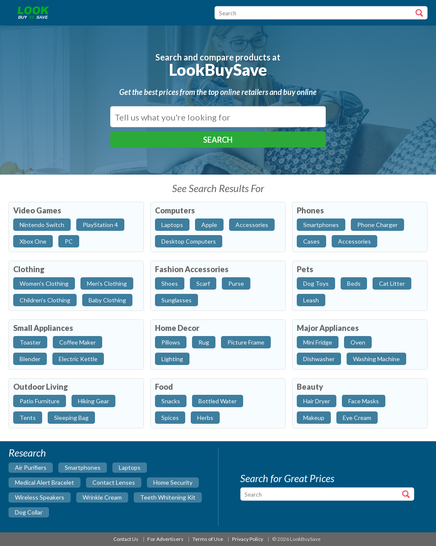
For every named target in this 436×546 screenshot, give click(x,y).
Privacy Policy (247, 539)
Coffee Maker (77, 342)
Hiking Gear (93, 401)
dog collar (29, 512)
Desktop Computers (188, 241)
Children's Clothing (45, 300)
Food (164, 386)
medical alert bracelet (44, 482)
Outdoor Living (40, 386)
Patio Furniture (40, 401)
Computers (175, 210)
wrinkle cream (102, 497)
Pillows (170, 342)
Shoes (169, 283)
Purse (236, 283)
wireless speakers (39, 497)
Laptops (172, 224)
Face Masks (363, 401)
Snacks (170, 401)
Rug (203, 342)
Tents (28, 417)
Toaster (30, 342)
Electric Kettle (78, 358)
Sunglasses (176, 300)
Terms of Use (207, 539)
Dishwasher (319, 358)
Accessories (251, 224)
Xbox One (33, 241)
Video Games (37, 210)
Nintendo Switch (42, 224)
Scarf (203, 283)
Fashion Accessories (192, 269)
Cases (311, 241)
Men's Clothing (107, 283)
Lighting (172, 358)
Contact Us (125, 539)
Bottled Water (217, 401)
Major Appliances (328, 328)
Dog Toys (316, 283)
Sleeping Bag (71, 417)
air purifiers (30, 467)
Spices (170, 417)
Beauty (310, 386)
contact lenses (113, 482)
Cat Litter (392, 283)
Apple (209, 224)
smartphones (82, 467)
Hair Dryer (316, 401)
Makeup (313, 417)
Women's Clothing (44, 283)
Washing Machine (376, 358)
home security (172, 482)
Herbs (205, 417)
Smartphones (321, 224)
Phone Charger (377, 224)
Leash (311, 300)
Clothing (29, 269)
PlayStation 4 (100, 224)
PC (69, 241)
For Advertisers (165, 539)
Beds (354, 283)
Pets (305, 269)
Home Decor (177, 328)
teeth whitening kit (167, 497)
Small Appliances (43, 328)
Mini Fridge (317, 342)
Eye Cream (357, 417)
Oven (357, 342)
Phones (310, 210)
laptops (130, 467)
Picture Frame (245, 342)
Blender (30, 358)
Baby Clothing (107, 300)
